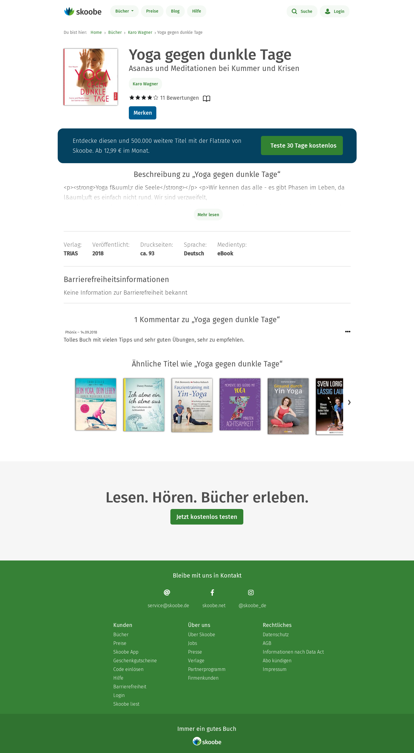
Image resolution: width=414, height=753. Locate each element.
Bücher (122, 11)
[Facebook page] (213, 598)
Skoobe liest (126, 704)
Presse (195, 652)
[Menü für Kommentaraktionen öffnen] (348, 332)
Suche (302, 11)
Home (96, 32)
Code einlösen (128, 669)
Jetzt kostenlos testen (206, 516)
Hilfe (196, 11)
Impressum (275, 669)
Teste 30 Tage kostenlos (304, 145)
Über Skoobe (201, 634)
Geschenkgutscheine (135, 660)
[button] (349, 402)
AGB (267, 643)
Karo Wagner (140, 32)
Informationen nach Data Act (293, 652)
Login (334, 11)
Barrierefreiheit (129, 687)
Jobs (192, 643)
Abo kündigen (277, 660)
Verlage (196, 660)
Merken (143, 113)
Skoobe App (125, 652)
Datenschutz (276, 634)
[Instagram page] (252, 598)
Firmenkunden (203, 678)
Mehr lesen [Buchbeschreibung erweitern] (208, 214)
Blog (175, 11)
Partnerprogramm (207, 669)
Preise (152, 11)
